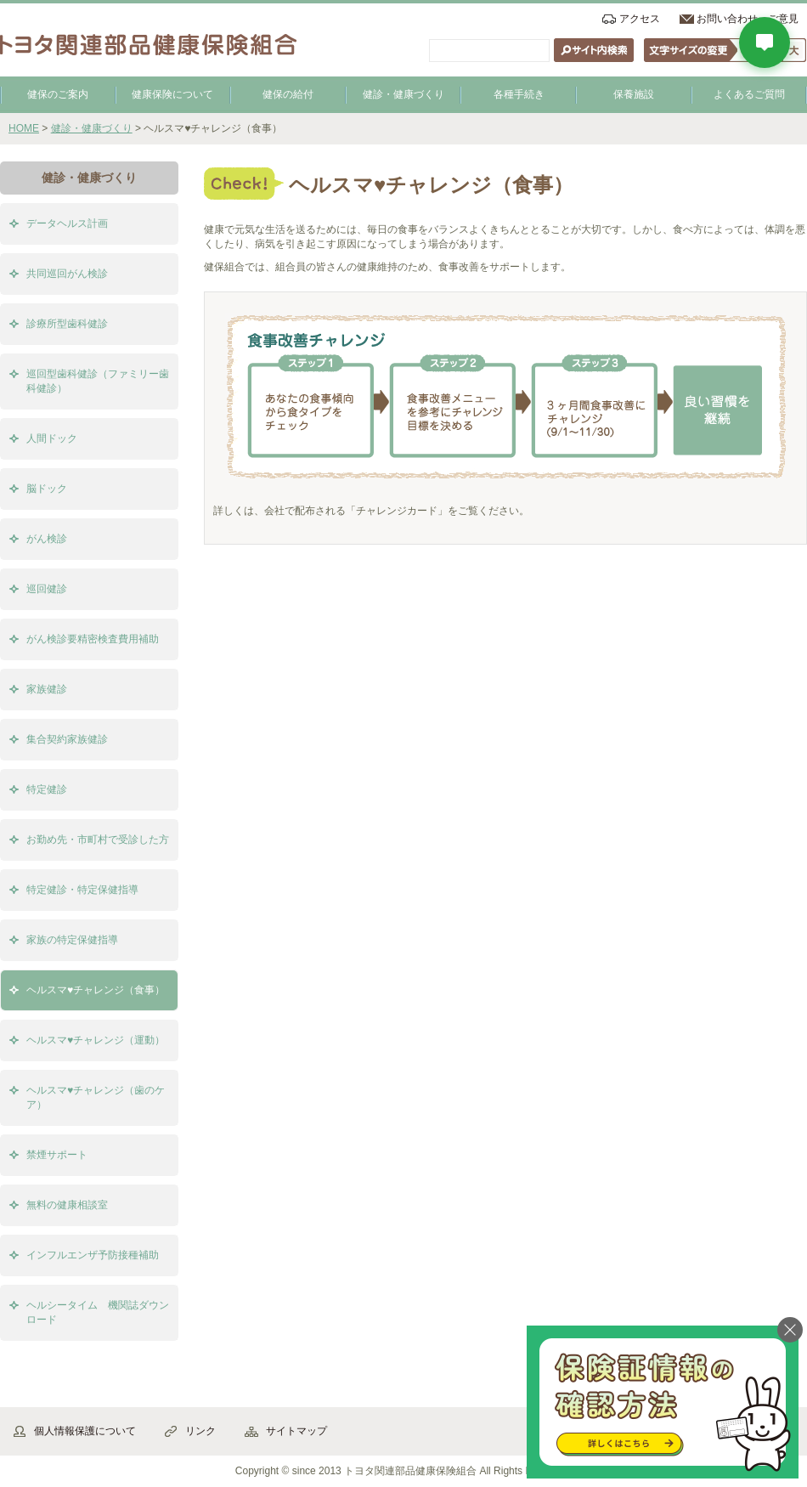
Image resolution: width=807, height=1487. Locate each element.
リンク (200, 1431)
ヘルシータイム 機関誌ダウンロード (97, 1312)
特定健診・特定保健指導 (82, 890)
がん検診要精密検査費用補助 (92, 639)
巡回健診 (46, 589)
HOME (23, 128)
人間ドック (51, 438)
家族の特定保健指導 (72, 940)
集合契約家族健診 (67, 739)
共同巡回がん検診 (67, 274)
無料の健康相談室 (67, 1205)
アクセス (639, 19)
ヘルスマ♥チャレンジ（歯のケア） (95, 1097)
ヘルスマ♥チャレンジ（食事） (95, 990)
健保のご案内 (57, 94)
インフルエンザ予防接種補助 (92, 1255)
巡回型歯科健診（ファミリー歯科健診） (97, 381)
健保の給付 (287, 94)
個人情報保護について (85, 1431)
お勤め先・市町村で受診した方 (97, 839)
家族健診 (46, 689)
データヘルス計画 (67, 223)
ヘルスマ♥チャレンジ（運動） (95, 1040)
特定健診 (46, 789)
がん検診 (46, 539)
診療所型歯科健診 (67, 324)
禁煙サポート (56, 1155)
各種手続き (519, 94)
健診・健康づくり (403, 94)
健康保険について (172, 94)
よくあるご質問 (749, 94)
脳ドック (46, 489)
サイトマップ (296, 1431)
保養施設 (633, 94)
